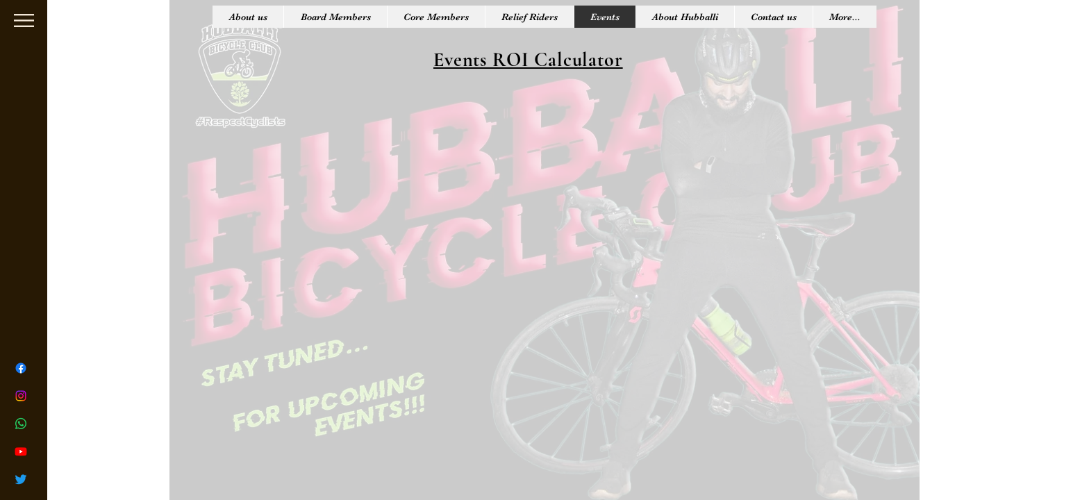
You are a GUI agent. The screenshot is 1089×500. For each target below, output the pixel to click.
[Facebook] (21, 368)
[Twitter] (21, 479)
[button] (24, 20)
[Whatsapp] (21, 424)
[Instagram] (21, 396)
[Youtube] (21, 451)
